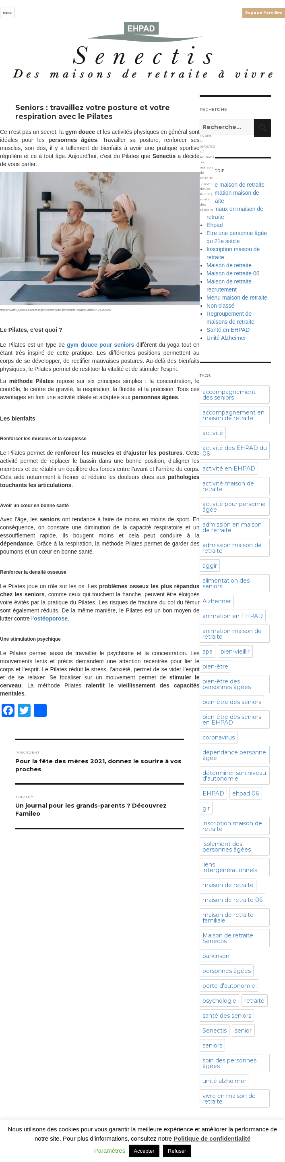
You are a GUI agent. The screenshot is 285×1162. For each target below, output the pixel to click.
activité (212, 433)
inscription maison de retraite (232, 826)
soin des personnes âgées (229, 1063)
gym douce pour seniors (100, 345)
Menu (7, 13)
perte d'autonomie (228, 985)
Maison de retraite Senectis (227, 938)
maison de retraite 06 (232, 900)
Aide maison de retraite (235, 184)
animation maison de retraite (232, 633)
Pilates (206, 194)
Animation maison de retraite (207, 167)
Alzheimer (216, 601)
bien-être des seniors (231, 702)
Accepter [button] (144, 1151)
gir (206, 808)
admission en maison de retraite (232, 527)
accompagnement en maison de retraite (233, 415)
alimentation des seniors (226, 583)
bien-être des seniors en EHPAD (231, 719)
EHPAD (213, 793)
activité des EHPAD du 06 (234, 450)
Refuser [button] (177, 1151)
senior (243, 1030)
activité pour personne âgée (234, 506)
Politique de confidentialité (211, 1138)
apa (207, 651)
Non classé (220, 305)
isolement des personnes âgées (226, 846)
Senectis (214, 1030)
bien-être (215, 666)
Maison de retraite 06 (233, 273)
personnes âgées (226, 971)
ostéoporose (51, 618)
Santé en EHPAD (228, 330)
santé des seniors (226, 1015)
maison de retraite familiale (228, 917)
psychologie (219, 1000)
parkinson (215, 956)
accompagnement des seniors (229, 394)
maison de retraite (228, 885)
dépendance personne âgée (234, 755)
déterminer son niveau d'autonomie (234, 775)
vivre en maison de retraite (229, 1098)
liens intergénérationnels (229, 867)
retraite (254, 1000)
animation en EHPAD (232, 616)
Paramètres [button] (110, 1150)
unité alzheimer (224, 1081)
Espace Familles (263, 12)
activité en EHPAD (228, 468)
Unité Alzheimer (226, 338)
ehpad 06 (245, 793)
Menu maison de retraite (237, 297)
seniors (212, 1045)
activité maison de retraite (228, 486)
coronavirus (218, 737)
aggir (209, 565)
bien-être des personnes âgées (226, 684)
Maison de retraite (229, 265)
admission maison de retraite (232, 547)
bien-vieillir (235, 651)
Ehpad (215, 225)
